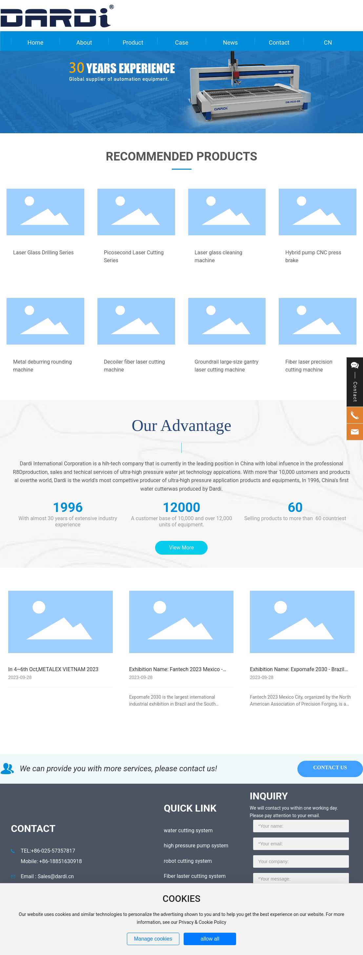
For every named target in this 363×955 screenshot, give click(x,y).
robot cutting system (188, 861)
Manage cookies (153, 939)
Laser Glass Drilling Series (43, 252)
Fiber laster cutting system (195, 876)
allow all (210, 939)
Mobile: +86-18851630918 (51, 861)
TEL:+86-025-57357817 (48, 851)
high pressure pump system (196, 845)
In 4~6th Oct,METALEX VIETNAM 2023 (53, 669)
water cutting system (188, 830)
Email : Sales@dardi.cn (47, 876)
